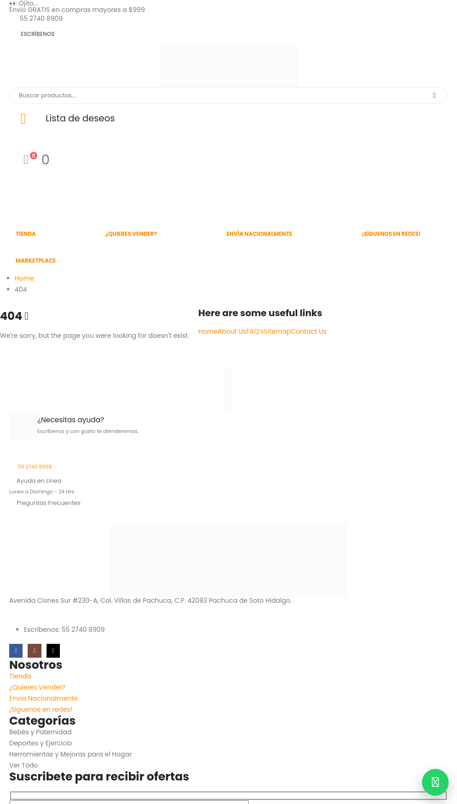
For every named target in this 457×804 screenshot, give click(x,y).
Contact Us (308, 331)
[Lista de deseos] (228, 118)
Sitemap (277, 331)
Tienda (26, 234)
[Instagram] (34, 650)
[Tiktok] (53, 650)
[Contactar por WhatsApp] (435, 782)
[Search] (434, 95)
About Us (231, 331)
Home (208, 331)
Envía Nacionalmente (260, 234)
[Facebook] (16, 650)
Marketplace (36, 260)
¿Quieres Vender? (131, 234)
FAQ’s (255, 331)
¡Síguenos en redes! (391, 234)
